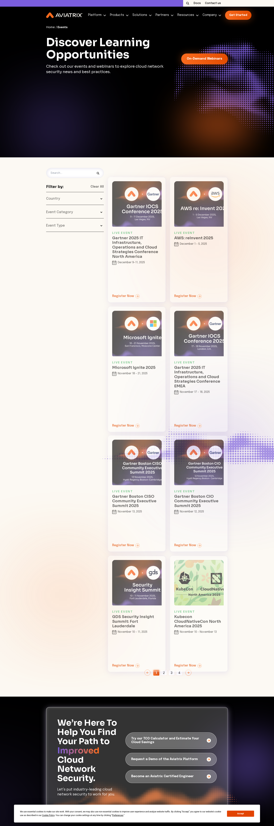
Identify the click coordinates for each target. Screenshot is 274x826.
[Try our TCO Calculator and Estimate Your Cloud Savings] (171, 740)
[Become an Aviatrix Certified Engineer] (171, 776)
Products (118, 15)
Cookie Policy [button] (48, 815)
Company (211, 15)
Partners (164, 15)
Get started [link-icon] (238, 15)
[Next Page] (188, 673)
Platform (96, 15)
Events (62, 27)
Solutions (141, 15)
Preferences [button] (117, 815)
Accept (240, 813)
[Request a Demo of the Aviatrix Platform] (171, 759)
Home (50, 27)
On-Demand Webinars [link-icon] (204, 58)
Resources (187, 15)
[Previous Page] (147, 673)
